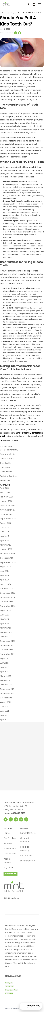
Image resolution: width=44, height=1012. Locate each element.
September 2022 (7, 654)
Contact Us (10, 873)
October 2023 (6, 601)
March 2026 (5, 492)
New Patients (10, 853)
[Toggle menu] (39, 4)
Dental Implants (7, 454)
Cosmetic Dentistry (9, 449)
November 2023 (7, 597)
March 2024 (5, 584)
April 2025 (4, 540)
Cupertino (9, 993)
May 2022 (4, 667)
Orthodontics (6, 471)
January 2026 (6, 501)
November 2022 (7, 645)
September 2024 (8, 562)
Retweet (5, 440)
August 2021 (5, 702)
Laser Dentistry (27, 860)
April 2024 (4, 579)
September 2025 (8, 518)
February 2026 (6, 496)
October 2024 (6, 558)
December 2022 (7, 641)
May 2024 (4, 575)
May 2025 (4, 536)
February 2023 (6, 632)
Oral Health (5, 463)
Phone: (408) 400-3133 (14, 813)
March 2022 (5, 676)
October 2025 (6, 514)
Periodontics (5, 480)
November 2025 (7, 510)
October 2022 (6, 649)
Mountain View (11, 990)
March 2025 (5, 545)
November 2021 (7, 693)
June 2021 (4, 711)
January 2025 (6, 549)
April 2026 (4, 488)
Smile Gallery (10, 848)
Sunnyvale (9, 983)
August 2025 (5, 523)
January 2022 (6, 684)
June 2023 (4, 614)
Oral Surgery (6, 467)
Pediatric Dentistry (8, 476)
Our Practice (10, 838)
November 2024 (7, 553)
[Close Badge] (41, 1003)
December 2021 (7, 689)
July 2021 (4, 706)
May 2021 (4, 715)
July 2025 (4, 527)
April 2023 (4, 623)
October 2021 (6, 697)
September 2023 (7, 606)
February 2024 (6, 588)
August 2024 (5, 566)
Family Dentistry (28, 833)
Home (7, 833)
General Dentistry (8, 458)
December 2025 (7, 505)
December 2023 (7, 593)
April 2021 (4, 719)
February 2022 (6, 680)
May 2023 (4, 619)
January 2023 (6, 636)
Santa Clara (9, 986)
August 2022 (5, 658)
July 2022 (4, 663)
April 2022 (4, 671)
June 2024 (5, 571)
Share (15, 440)
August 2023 (5, 610)
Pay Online (9, 867)
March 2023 (5, 628)
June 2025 (4, 531)
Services (8, 843)
